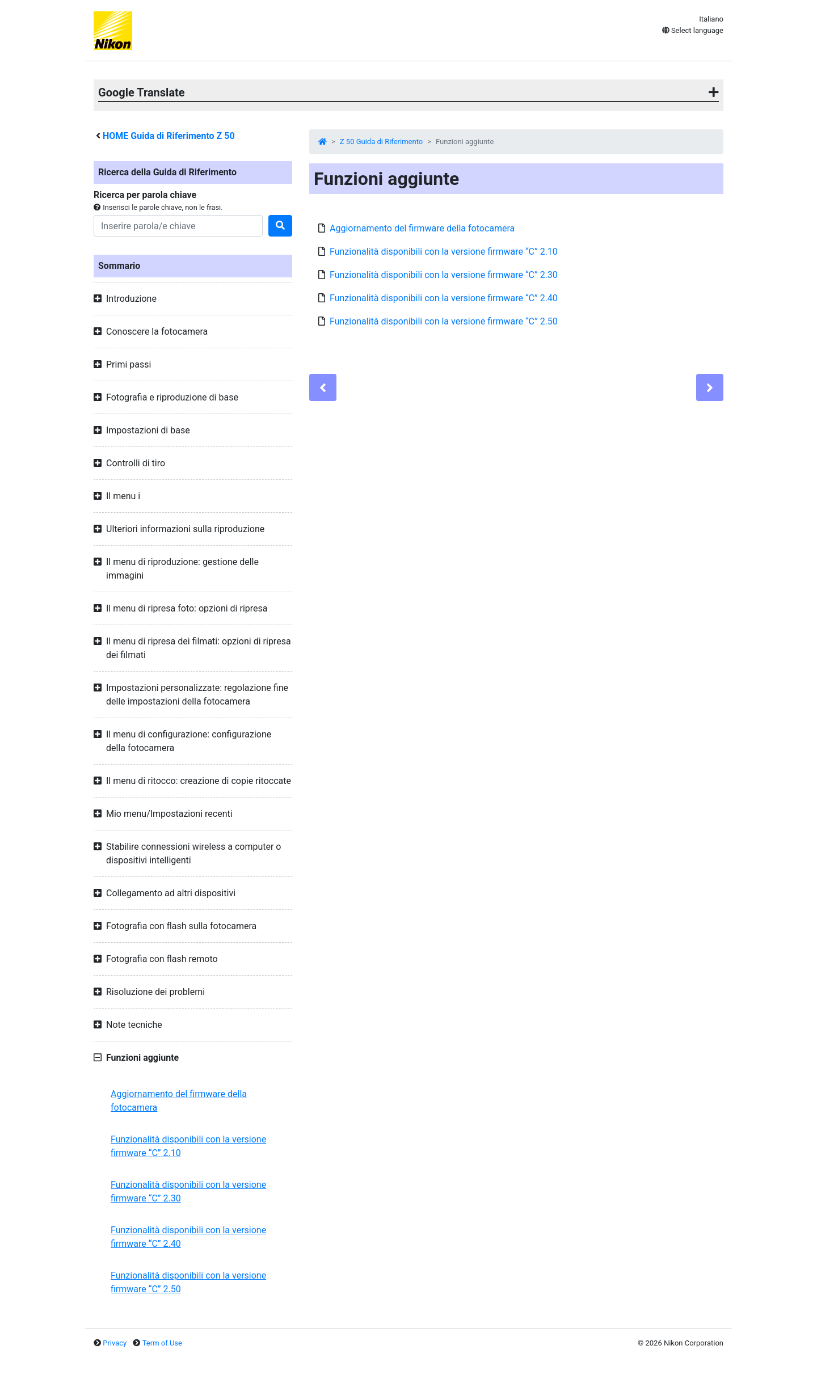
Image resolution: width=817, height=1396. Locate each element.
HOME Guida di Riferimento (169, 135)
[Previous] (322, 387)
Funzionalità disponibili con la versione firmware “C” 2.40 (188, 1237)
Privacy (115, 1343)
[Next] (709, 387)
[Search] (178, 226)
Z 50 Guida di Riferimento (381, 141)
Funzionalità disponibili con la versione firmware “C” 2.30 (188, 1191)
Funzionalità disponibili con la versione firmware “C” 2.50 (188, 1282)
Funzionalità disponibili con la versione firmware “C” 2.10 (188, 1146)
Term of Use (162, 1343)
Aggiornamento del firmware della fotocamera (179, 1101)
